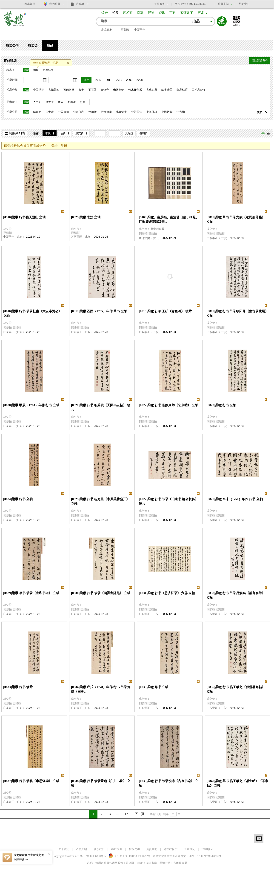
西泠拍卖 (106, 112)
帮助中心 (244, 4)
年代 (48, 133)
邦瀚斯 (92, 112)
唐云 (60, 102)
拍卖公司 (12, 45)
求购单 (83, 4)
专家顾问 (189, 849)
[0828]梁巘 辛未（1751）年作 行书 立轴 (235, 499)
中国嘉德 (123, 29)
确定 (86, 80)
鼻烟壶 (105, 89)
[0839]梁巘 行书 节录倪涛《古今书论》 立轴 (168, 783)
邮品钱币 (182, 89)
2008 (140, 80)
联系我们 (99, 849)
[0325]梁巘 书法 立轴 (85, 217)
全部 (26, 70)
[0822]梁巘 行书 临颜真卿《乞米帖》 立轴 (168, 405)
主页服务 (159, 4)
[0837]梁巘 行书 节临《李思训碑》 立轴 (31, 781)
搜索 (222, 21)
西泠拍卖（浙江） (150, 238)
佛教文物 (118, 89)
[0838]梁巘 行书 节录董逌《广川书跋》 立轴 (100, 783)
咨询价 (143, 133)
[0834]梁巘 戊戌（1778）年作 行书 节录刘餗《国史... (100, 689)
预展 (36, 70)
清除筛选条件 (259, 60)
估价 (63, 133)
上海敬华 (166, 112)
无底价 (129, 133)
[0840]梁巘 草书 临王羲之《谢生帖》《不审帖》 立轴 (237, 783)
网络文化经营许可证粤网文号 (181, 856)
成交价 (79, 133)
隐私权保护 (170, 849)
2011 (109, 80)
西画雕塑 (68, 89)
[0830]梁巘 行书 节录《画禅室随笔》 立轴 (100, 593)
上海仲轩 (151, 112)
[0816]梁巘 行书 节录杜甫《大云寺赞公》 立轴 (32, 314)
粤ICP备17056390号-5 (93, 856)
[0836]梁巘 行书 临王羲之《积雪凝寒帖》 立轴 (236, 689)
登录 (54, 145)
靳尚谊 (72, 102)
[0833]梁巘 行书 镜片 (18, 687)
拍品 (50, 45)
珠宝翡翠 (166, 89)
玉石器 (92, 89)
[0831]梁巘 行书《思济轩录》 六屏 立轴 (167, 593)
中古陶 (181, 112)
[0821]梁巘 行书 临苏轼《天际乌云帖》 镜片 (100, 407)
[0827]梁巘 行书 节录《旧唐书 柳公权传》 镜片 (168, 501)
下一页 (139, 814)
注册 (64, 145)
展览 (151, 13)
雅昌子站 (223, 4)
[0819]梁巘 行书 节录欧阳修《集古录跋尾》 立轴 (237, 314)
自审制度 (215, 856)
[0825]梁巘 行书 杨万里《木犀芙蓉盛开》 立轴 (100, 501)
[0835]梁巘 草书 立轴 (153, 687)
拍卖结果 (48, 70)
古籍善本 (53, 89)
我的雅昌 (54, 4)
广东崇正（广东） (218, 238)
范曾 (83, 102)
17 (126, 814)
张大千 (50, 102)
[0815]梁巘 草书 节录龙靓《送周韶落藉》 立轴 (236, 220)
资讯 (162, 13)
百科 (172, 13)
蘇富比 (37, 112)
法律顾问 (207, 849)
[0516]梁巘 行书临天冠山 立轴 (24, 217)
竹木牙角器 (135, 89)
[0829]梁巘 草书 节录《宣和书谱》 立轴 (31, 593)
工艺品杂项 (199, 89)
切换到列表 (17, 133)
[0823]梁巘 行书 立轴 (221, 405)
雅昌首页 (29, 4)
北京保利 (106, 29)
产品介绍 (81, 849)
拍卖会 (33, 45)
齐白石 (37, 102)
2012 (98, 80)
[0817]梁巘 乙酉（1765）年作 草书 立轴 (99, 311)
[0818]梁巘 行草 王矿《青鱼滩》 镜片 (165, 311)
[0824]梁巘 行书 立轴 (18, 499)
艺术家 (128, 13)
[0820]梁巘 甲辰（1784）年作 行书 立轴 (31, 405)
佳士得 (50, 112)
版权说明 (134, 849)
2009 (129, 80)
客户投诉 (116, 849)
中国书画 (38, 89)
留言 (258, 838)
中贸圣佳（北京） (14, 236)
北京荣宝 (121, 112)
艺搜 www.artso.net (15, 21)
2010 (119, 80)
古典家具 (151, 89)
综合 (104, 13)
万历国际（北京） (82, 236)
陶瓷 (81, 89)
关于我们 (63, 849)
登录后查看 (157, 229)
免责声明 (151, 849)
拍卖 (115, 13)
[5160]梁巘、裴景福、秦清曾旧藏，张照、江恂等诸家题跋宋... (169, 220)
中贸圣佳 (139, 29)
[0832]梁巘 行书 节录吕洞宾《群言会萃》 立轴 (236, 595)
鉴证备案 (186, 13)
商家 (140, 13)
